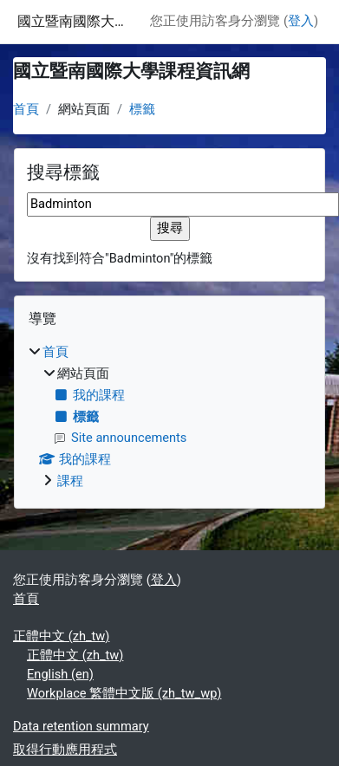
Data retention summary (81, 726)
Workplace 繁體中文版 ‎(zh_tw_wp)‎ (124, 693)
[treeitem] (169, 417)
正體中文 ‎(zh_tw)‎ (61, 636)
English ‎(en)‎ (60, 674)
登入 (301, 21)
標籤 (142, 109)
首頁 (26, 109)
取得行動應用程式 (65, 749)
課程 (70, 481)
